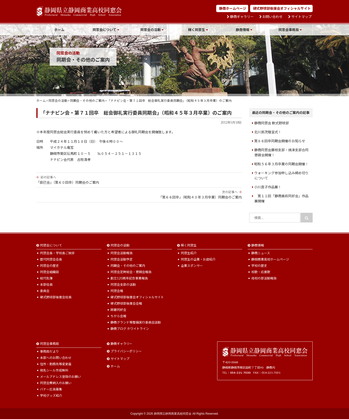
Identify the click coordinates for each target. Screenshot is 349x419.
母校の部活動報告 (264, 278)
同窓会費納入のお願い (55, 383)
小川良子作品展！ (267, 187)
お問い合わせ (272, 16)
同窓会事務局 (288, 30)
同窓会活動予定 (122, 259)
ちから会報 (118, 316)
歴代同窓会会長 (51, 259)
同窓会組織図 (49, 272)
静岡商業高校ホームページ (270, 259)
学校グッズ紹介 (51, 395)
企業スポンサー (192, 266)
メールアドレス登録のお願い (60, 377)
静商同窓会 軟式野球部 (271, 123)
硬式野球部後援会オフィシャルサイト (282, 8)
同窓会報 (117, 291)
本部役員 (46, 284)
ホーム (59, 30)
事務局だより (49, 351)
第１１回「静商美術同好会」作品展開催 (281, 198)
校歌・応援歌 (260, 272)
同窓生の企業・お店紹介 (198, 259)
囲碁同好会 (118, 310)
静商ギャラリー (242, 16)
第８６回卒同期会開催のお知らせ (279, 141)
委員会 (44, 291)
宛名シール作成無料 (54, 370)
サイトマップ (301, 16)
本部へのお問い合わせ (55, 358)
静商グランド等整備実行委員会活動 (136, 322)
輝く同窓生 (196, 30)
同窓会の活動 (150, 30)
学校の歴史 (259, 266)
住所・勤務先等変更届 (55, 364)
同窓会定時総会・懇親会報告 (131, 272)
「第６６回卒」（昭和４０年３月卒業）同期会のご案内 (139, 194)
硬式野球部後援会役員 (55, 297)
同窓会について (104, 30)
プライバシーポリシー (126, 351)
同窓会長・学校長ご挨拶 (57, 253)
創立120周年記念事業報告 (129, 278)
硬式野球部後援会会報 (126, 303)
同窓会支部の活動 (123, 284)
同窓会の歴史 (49, 266)
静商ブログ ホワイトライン (130, 329)
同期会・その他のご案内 (128, 266)
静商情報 (242, 30)
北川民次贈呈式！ (267, 132)
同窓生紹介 (189, 253)
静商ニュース (260, 253)
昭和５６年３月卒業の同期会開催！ (281, 164)
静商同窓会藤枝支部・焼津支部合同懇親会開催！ (281, 152)
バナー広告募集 (51, 389)
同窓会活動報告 (122, 253)
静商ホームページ (232, 8)
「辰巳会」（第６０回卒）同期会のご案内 (139, 179)
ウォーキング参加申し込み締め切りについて (281, 175)
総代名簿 (46, 278)
